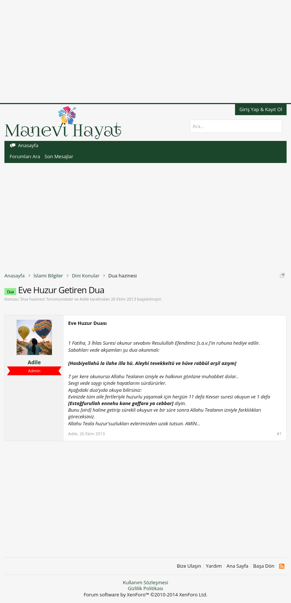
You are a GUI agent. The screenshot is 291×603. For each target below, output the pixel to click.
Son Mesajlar (59, 156)
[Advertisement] (145, 51)
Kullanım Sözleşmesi (145, 582)
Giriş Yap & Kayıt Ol (260, 109)
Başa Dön (263, 566)
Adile (84, 299)
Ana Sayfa (237, 566)
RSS (281, 566)
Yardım (214, 566)
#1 (279, 433)
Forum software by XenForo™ (145, 594)
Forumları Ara (25, 156)
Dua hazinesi (33, 299)
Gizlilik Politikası (145, 588)
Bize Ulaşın (189, 566)
